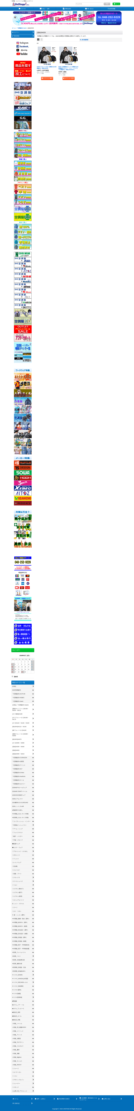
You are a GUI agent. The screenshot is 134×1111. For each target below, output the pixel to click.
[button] (111, 9)
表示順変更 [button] (84, 39)
